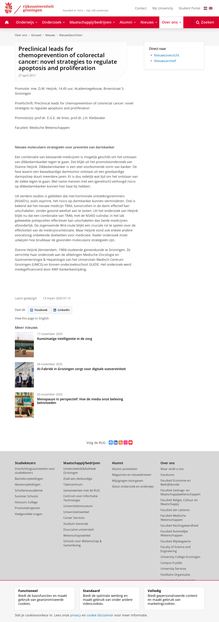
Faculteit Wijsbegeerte (176, 541)
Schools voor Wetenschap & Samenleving (82, 543)
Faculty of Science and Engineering (176, 549)
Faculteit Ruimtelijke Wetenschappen (174, 534)
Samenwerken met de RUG (81, 491)
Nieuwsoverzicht (166, 55)
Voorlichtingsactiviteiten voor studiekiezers (35, 471)
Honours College (26, 502)
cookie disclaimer (100, 615)
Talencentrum (73, 485)
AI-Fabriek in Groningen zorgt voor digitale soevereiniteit (81, 369)
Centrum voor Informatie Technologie (80, 498)
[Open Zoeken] (205, 22)
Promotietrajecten (27, 508)
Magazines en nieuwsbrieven (131, 475)
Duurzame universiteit (78, 530)
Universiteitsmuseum (78, 506)
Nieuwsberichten (70, 35)
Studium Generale (75, 524)
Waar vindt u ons (172, 469)
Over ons (21, 35)
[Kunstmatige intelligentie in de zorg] (24, 344)
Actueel (36, 35)
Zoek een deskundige (77, 479)
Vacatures (167, 475)
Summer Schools (26, 496)
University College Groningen (180, 557)
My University (162, 8)
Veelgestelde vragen (28, 514)
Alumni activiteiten (124, 469)
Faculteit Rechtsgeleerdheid (179, 526)
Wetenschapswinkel (76, 536)
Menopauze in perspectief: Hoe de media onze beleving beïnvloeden (80, 401)
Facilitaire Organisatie (175, 575)
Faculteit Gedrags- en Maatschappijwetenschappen (181, 492)
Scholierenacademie (29, 491)
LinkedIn (62, 310)
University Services (173, 569)
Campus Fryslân (171, 563)
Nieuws (50, 35)
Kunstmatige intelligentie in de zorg (64, 339)
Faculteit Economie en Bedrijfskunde (176, 483)
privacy (75, 615)
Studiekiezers (25, 463)
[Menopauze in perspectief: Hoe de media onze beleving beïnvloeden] (24, 405)
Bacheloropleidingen (29, 479)
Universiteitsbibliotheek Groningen (79, 471)
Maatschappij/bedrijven (81, 463)
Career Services (74, 518)
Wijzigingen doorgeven (127, 481)
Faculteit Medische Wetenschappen (173, 518)
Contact (141, 8)
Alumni (117, 463)
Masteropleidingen (28, 485)
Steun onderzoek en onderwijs (133, 487)
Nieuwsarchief (165, 61)
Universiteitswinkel (76, 512)
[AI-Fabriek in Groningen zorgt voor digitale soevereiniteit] (24, 375)
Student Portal (189, 8)
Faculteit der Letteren (175, 510)
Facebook (39, 310)
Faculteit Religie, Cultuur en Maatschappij (179, 502)
